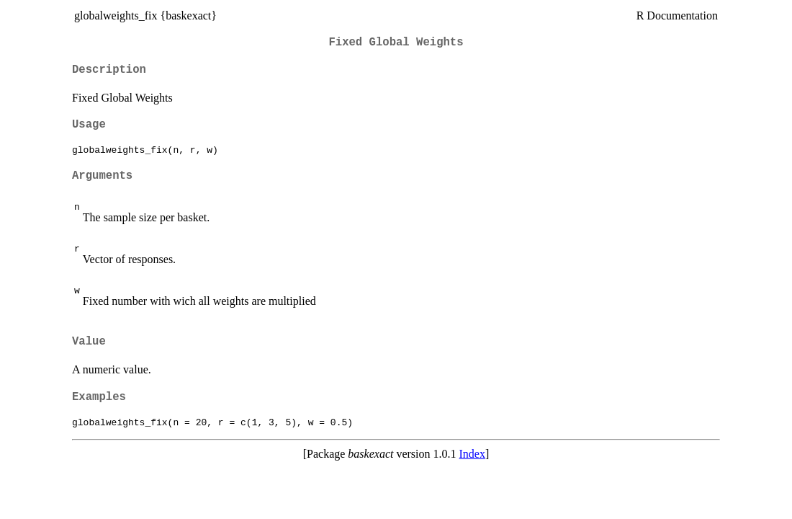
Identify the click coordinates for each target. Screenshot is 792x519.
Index (472, 454)
